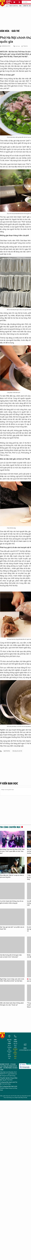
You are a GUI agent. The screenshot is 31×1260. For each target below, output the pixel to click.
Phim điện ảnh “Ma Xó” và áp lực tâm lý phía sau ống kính (12, 876)
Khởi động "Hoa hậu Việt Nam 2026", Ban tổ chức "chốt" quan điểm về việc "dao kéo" (12, 851)
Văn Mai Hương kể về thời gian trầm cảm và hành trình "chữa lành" (11, 956)
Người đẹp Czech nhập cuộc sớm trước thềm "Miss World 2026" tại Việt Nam (12, 980)
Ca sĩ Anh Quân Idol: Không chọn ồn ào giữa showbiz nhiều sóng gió (11, 902)
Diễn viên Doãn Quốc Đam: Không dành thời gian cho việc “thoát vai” (12, 1004)
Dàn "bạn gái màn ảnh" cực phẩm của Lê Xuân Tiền (12, 928)
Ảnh (20, 5)
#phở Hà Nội (7, 751)
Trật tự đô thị (13, 5)
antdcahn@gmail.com (25, 1050)
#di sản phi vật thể (17, 751)
